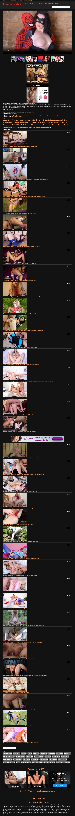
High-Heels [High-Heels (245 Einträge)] (22, 125)
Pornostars (40, 3)
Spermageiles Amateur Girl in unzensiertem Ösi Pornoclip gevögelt (19, 313)
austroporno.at (12, 0)
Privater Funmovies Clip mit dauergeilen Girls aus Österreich (18, 414)
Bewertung (32, 3)
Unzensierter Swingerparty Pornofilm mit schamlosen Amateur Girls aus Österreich (23, 474)
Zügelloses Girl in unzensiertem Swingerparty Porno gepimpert (18, 658)
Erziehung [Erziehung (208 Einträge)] (40, 122)
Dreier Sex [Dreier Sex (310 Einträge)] (23, 122)
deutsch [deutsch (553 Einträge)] (60, 120)
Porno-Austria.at (12, 4)
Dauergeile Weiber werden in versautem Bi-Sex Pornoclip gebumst (19, 431)
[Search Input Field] (59, 7)
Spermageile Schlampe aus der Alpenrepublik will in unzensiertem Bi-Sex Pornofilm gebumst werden (28, 381)
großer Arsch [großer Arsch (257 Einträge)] (64, 122)
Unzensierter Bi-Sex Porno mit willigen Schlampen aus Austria (18, 608)
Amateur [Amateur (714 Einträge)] (15, 120)
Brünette (21, 115)
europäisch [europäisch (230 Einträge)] (47, 122)
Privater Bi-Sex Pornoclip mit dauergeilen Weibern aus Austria (18, 725)
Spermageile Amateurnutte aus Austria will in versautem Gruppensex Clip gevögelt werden (25, 179)
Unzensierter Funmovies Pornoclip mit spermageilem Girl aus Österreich (21, 457)
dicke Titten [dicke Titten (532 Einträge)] (14, 122)
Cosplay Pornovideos (17, 116)
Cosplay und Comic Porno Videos (31, 115)
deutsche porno (27, 0)
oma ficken (19, 0)
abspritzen (10, 115)
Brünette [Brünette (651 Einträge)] (46, 120)
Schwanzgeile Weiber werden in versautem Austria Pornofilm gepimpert (20, 541)
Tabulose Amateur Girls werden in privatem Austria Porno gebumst (19, 263)
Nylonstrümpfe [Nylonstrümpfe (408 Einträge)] (18, 127)
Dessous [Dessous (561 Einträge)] (53, 120)
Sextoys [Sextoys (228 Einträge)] (46, 127)
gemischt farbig (44, 115)
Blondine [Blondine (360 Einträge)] (32, 120)
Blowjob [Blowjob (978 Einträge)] (39, 120)
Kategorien (25, 3)
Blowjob (16, 115)
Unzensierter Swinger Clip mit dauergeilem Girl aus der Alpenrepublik (20, 709)
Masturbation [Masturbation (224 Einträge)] (47, 125)
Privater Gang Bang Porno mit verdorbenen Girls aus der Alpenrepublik (20, 508)
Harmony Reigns (13, 113)
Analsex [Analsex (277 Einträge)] (21, 120)
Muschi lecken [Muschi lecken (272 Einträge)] (8, 127)
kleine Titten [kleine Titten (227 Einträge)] (31, 125)
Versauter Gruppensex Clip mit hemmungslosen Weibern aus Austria (20, 347)
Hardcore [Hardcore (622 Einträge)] (15, 125)
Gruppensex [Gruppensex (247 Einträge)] (7, 125)
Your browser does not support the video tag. (37, 32)
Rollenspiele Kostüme (59, 115)
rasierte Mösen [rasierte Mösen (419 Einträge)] (29, 127)
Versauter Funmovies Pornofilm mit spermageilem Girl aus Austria (19, 213)
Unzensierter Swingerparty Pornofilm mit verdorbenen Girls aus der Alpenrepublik (23, 642)
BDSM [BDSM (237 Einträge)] (27, 120)
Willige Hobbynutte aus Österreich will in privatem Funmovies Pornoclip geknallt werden (25, 675)
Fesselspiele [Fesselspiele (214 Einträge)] (55, 122)
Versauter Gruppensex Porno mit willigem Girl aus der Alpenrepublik (20, 592)
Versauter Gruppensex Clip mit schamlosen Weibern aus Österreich (19, 280)
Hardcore (50, 115)
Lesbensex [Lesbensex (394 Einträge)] (39, 125)
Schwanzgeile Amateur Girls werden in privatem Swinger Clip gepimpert (21, 742)
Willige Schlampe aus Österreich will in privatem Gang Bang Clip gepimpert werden (23, 625)
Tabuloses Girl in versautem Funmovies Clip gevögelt (16, 692)
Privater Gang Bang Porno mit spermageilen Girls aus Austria (18, 524)
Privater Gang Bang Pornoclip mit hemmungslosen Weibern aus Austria (20, 491)
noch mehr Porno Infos (8, 109)
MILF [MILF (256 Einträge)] (66, 125)
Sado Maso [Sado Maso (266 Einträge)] (39, 127)
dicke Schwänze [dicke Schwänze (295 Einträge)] (9, 756)
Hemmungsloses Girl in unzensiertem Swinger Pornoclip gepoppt (19, 229)
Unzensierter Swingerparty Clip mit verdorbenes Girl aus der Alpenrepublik (21, 297)
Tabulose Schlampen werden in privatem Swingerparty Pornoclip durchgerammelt (23, 330)
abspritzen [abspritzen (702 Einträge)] (7, 120)
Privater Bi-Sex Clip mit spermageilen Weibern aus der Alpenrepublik (20, 146)
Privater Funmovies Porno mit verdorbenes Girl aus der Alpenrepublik (20, 575)
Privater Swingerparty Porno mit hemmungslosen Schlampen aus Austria (21, 162)
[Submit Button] (68, 7)
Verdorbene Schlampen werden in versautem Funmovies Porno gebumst (21, 364)
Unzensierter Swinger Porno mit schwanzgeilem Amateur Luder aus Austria (21, 246)
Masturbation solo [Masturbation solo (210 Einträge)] (58, 125)
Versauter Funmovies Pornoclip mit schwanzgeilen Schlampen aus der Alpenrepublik (24, 196)
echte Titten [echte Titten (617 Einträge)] (31, 122)
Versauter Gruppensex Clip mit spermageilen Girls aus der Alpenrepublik (21, 558)
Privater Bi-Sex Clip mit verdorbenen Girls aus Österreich (17, 398)
